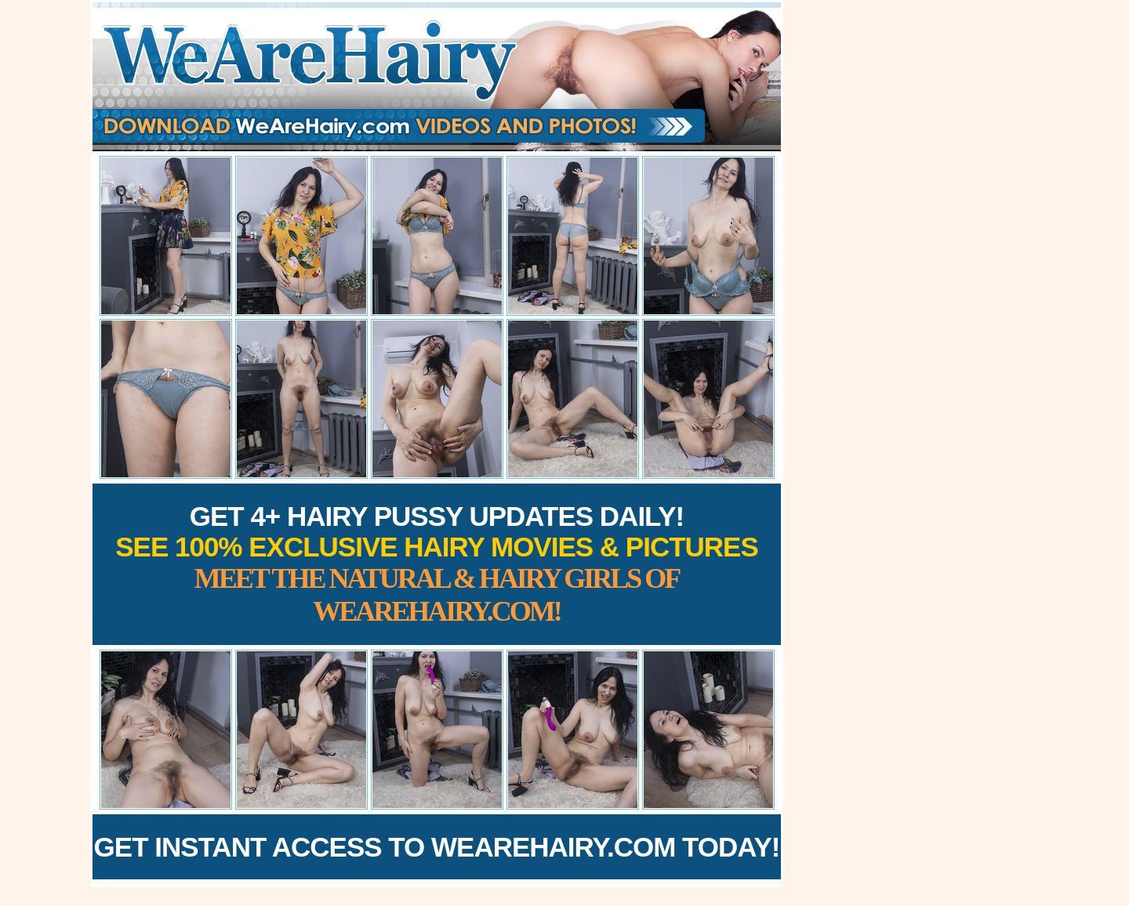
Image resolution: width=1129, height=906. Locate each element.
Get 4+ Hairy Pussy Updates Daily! (436, 564)
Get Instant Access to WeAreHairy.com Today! (437, 847)
